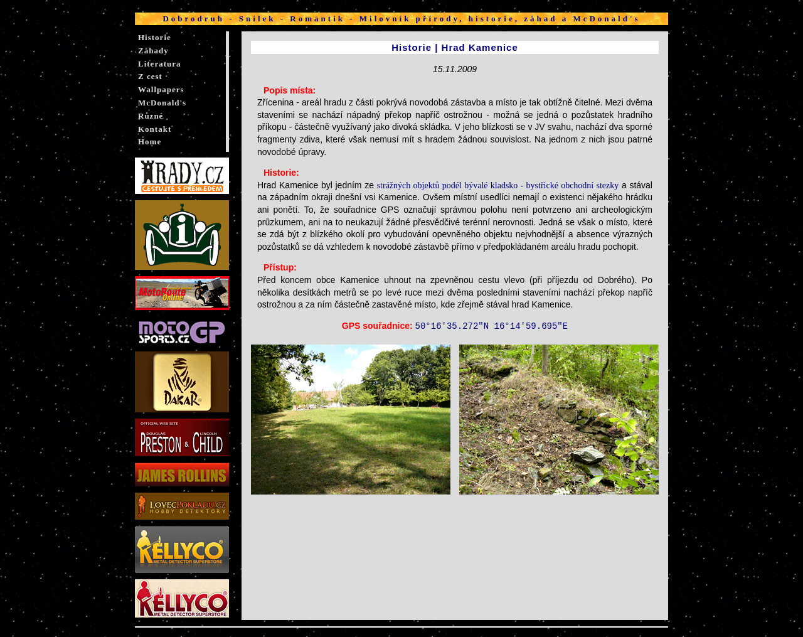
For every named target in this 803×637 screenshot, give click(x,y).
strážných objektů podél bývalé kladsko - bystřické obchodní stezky (498, 185)
